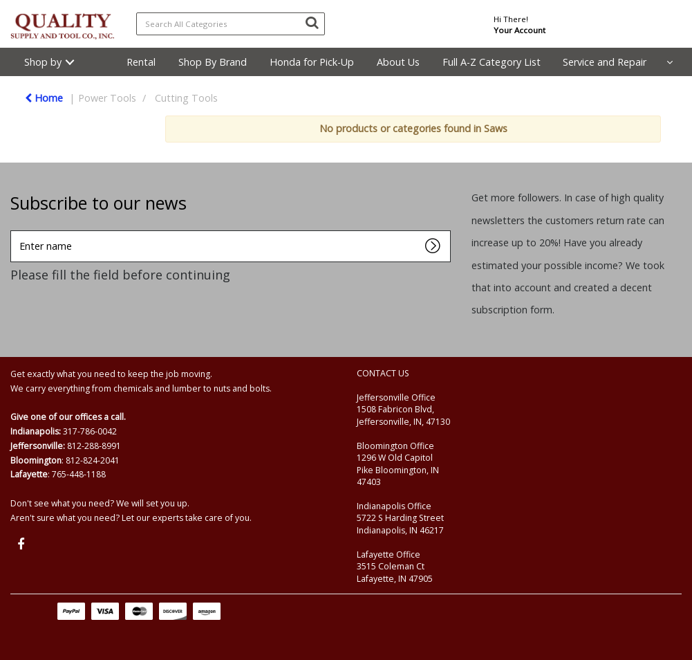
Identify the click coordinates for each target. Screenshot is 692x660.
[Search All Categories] (231, 23)
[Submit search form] (311, 22)
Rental (141, 61)
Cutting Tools (186, 97)
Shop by (43, 61)
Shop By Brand (212, 61)
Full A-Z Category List (491, 61)
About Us (398, 61)
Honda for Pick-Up (312, 61)
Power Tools (107, 97)
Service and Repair (604, 61)
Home (44, 97)
